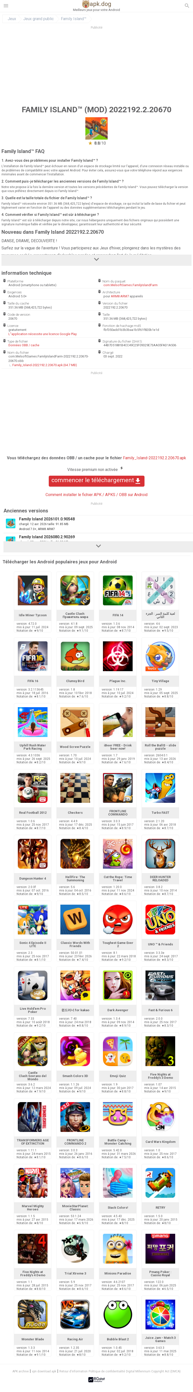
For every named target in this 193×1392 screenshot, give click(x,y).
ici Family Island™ (66, 191)
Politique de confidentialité (107, 1371)
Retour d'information (73, 1371)
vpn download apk (44, 1371)
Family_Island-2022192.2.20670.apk (154, 458)
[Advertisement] (96, 67)
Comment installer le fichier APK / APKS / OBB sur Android (96, 494)
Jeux (12, 19)
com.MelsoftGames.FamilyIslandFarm (130, 285)
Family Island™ (73, 19)
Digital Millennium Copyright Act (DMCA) (153, 1371)
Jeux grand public (38, 19)
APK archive (20, 1371)
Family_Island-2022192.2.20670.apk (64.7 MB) (44, 365)
